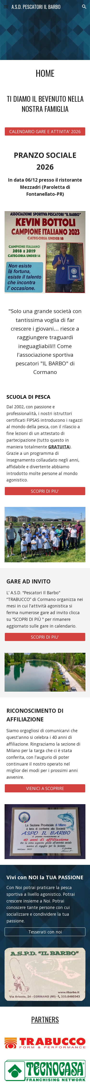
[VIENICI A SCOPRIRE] (45, 788)
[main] (45, 73)
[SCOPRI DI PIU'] (45, 491)
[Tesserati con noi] (45, 932)
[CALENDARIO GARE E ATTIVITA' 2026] (45, 131)
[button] (6, 6)
